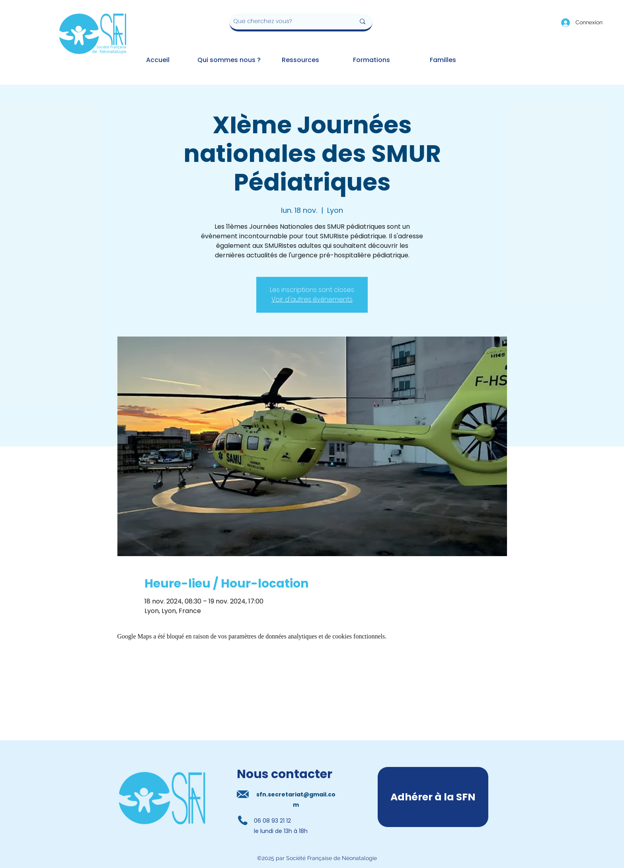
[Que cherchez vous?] (288, 21)
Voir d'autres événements (312, 299)
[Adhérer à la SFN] (433, 797)
